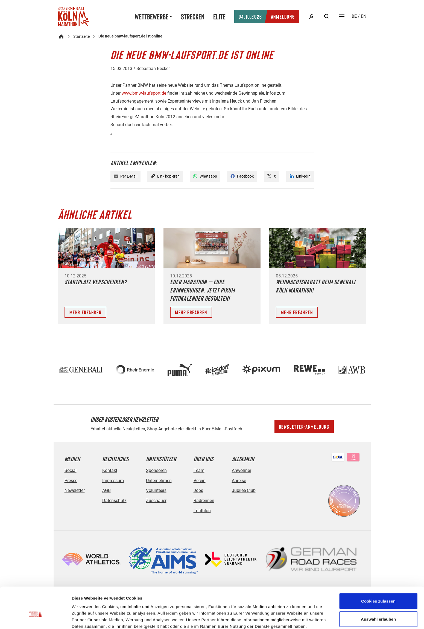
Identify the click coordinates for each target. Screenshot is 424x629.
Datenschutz (114, 500)
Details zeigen (291, 615)
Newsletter (75, 490)
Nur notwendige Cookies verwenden (378, 611)
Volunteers (156, 490)
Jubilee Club (244, 490)
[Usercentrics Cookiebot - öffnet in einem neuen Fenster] (35, 618)
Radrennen (204, 500)
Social (71, 470)
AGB (106, 490)
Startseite (81, 36)
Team (199, 470)
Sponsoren (156, 470)
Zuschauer (156, 500)
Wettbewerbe (151, 16)
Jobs (198, 490)
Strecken (192, 16)
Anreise (239, 480)
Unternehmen (159, 480)
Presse (71, 480)
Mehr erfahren (85, 312)
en (363, 16)
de (354, 16)
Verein (200, 480)
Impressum (113, 480)
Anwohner (241, 470)
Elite (219, 16)
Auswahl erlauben (378, 590)
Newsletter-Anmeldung (304, 426)
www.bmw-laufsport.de (144, 93)
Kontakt (109, 470)
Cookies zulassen (378, 572)
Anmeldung (267, 16)
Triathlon (202, 510)
